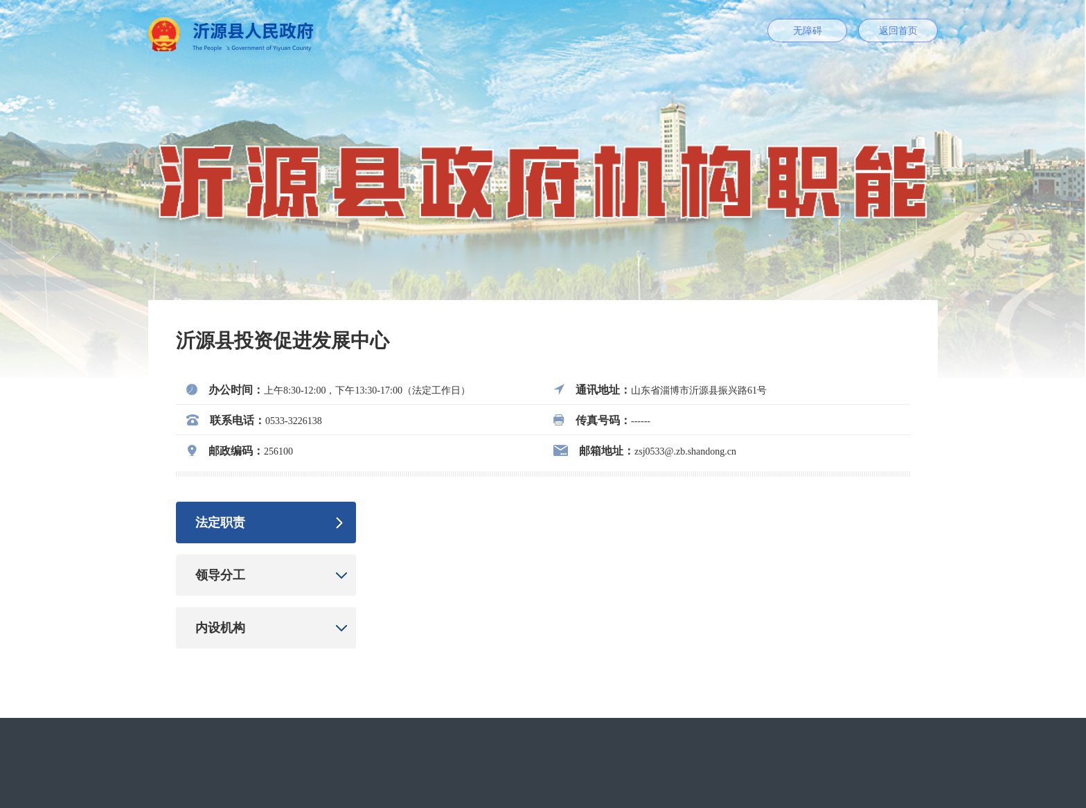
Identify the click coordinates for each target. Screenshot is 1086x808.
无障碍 (807, 31)
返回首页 (898, 31)
